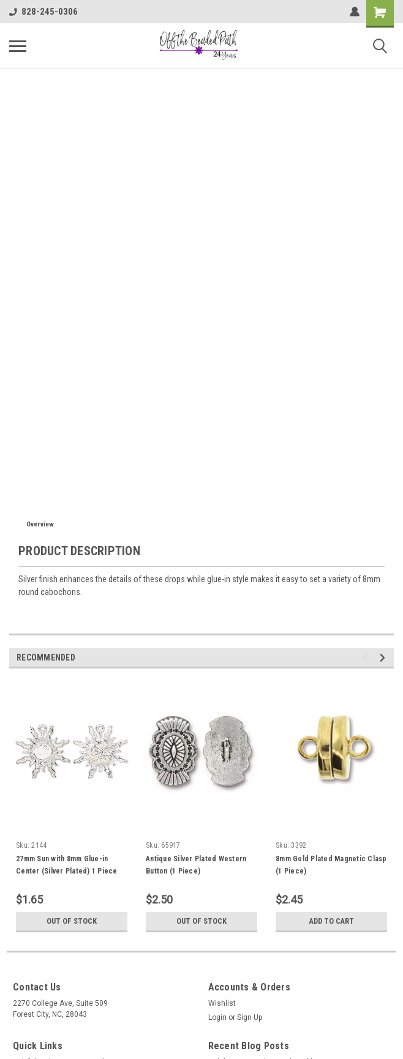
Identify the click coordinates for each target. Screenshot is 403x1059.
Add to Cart (331, 921)
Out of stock (72, 921)
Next (384, 657)
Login (217, 1017)
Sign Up (249, 1017)
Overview (40, 524)
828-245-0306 (43, 11)
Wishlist (222, 1003)
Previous (367, 657)
